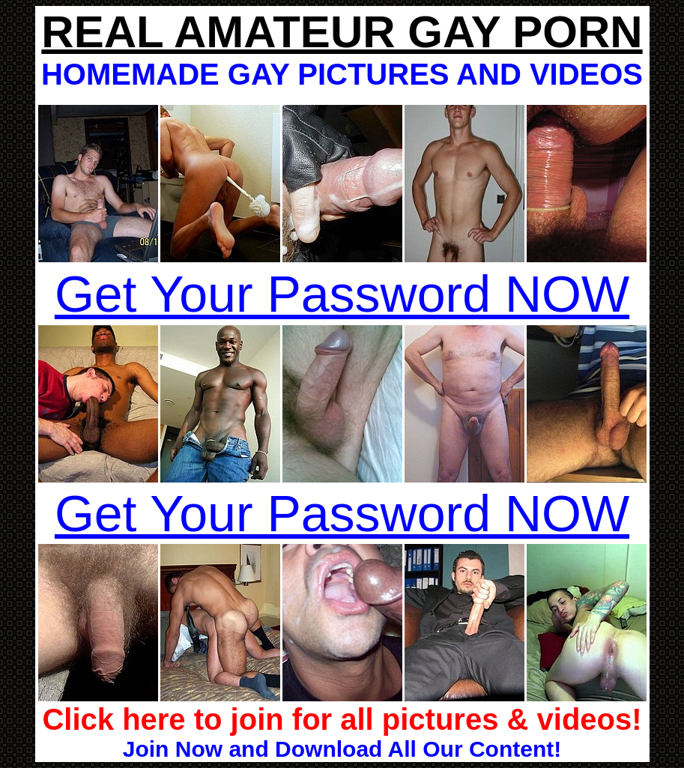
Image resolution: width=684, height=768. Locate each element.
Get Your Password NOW (342, 293)
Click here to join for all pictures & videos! (341, 719)
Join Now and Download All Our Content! (342, 749)
